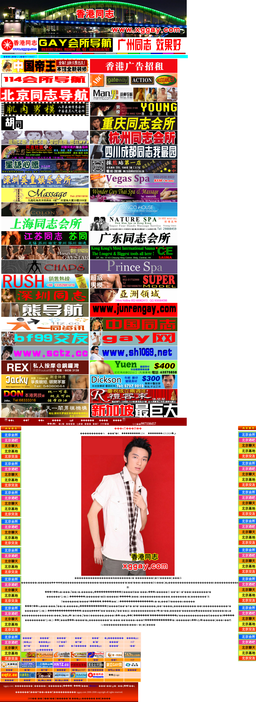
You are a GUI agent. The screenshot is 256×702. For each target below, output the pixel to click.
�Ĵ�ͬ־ (96, 642)
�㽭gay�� (114, 670)
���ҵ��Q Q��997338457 (19, 56)
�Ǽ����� (78, 646)
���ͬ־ (78, 638)
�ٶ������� (114, 638)
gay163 (27, 649)
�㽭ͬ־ (44, 660)
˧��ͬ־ (132, 646)
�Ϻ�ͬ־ (78, 642)
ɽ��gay (27, 642)
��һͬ (62, 646)
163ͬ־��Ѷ (62, 642)
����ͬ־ (27, 638)
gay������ (44, 650)
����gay (132, 638)
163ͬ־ (132, 642)
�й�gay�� (61, 680)
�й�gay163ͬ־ (78, 670)
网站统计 (93, 686)
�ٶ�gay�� (44, 680)
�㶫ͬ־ (78, 660)
